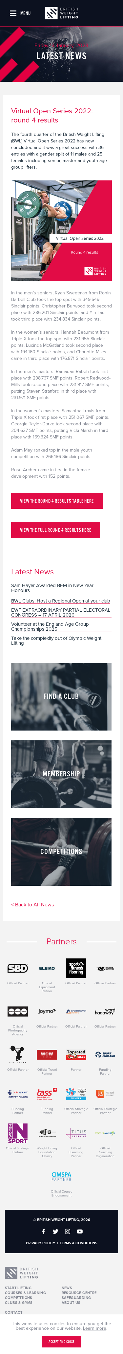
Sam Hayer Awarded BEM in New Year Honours (52, 588)
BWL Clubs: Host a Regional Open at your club (60, 601)
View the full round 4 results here (55, 530)
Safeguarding (76, 1298)
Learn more (94, 1328)
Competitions (18, 1298)
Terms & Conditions (78, 1243)
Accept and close (61, 1342)
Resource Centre (79, 1293)
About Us (71, 1303)
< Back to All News (32, 905)
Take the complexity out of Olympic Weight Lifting (56, 641)
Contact (14, 1312)
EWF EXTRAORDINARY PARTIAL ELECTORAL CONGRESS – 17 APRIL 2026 (61, 613)
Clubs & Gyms (19, 1303)
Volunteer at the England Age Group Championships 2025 (50, 627)
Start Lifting (18, 1288)
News (67, 1288)
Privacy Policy (40, 1243)
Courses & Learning (25, 1293)
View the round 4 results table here (57, 501)
